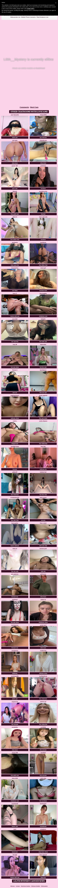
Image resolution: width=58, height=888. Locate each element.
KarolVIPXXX (43, 370)
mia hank (14, 140)
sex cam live (14, 341)
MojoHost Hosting (25, 886)
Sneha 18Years (43, 421)
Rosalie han (43, 650)
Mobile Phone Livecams (28, 17)
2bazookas (43, 344)
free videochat (43, 443)
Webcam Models (35, 886)
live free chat (43, 494)
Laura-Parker (14, 523)
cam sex (14, 392)
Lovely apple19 (43, 395)
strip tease (15, 163)
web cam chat (43, 545)
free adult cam (15, 214)
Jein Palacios (14, 574)
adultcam (14, 673)
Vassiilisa (43, 752)
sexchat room (43, 290)
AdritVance (43, 574)
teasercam (15, 852)
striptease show (43, 622)
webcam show (15, 418)
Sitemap (12, 886)
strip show (43, 163)
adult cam (15, 137)
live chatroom (15, 494)
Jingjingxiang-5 (15, 395)
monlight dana (15, 446)
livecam (15, 469)
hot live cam (43, 367)
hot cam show (15, 367)
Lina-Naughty (43, 293)
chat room (43, 647)
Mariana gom (43, 548)
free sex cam (43, 392)
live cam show (43, 418)
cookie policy (30, 8)
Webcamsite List (15, 17)
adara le (15, 217)
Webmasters (44, 886)
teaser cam (15, 826)
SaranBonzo (15, 650)
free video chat (43, 265)
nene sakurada (43, 217)
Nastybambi (15, 803)
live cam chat (15, 520)
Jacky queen (43, 497)
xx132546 (43, 727)
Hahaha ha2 (43, 472)
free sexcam (43, 775)
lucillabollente (43, 676)
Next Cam (34, 107)
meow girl (43, 268)
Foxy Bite (43, 446)
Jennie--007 (15, 166)
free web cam (43, 341)
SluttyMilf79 (43, 115)
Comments (24, 107)
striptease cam (43, 316)
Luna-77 (15, 293)
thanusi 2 (14, 370)
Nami (14, 829)
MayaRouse (15, 701)
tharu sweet (43, 523)
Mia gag (15, 854)
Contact (18, 886)
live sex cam (14, 571)
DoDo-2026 (15, 778)
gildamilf (14, 472)
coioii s (15, 421)
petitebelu (43, 166)
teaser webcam (15, 545)
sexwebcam (43, 826)
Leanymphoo (14, 268)
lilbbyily (15, 191)
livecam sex (15, 596)
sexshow (43, 188)
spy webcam (43, 137)
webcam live (43, 469)
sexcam (43, 520)
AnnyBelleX (15, 727)
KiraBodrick (43, 803)
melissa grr (43, 701)
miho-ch (15, 548)
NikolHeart (15, 599)
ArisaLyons (43, 829)
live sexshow (43, 801)
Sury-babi (14, 319)
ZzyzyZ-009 (15, 752)
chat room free (15, 265)
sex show (14, 290)
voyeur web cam (14, 316)
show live (43, 877)
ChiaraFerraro (43, 140)
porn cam (14, 188)
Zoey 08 (15, 344)
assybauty (15, 242)
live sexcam (15, 724)
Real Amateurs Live (42, 17)
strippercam (14, 443)
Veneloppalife (15, 676)
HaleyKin (43, 319)
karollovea (43, 242)
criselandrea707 (14, 497)
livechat (43, 214)
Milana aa (43, 599)
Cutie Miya (43, 778)
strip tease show (43, 852)
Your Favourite (15, 115)
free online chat (14, 239)
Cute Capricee (43, 854)
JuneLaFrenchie (43, 191)
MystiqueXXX (14, 625)
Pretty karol (43, 625)
